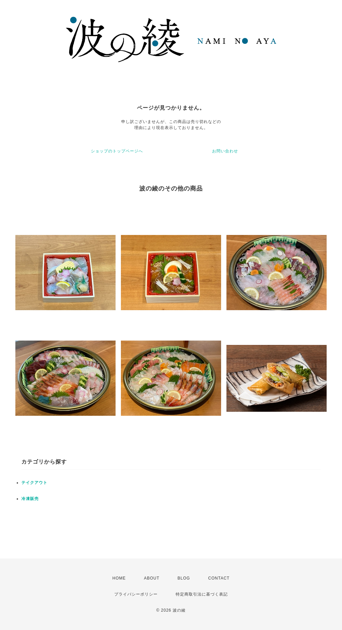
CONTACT (218, 578)
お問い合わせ (225, 151)
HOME (119, 578)
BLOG (184, 578)
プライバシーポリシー (136, 594)
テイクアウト (34, 482)
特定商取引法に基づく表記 (202, 594)
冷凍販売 (30, 498)
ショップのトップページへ (117, 151)
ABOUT (151, 578)
